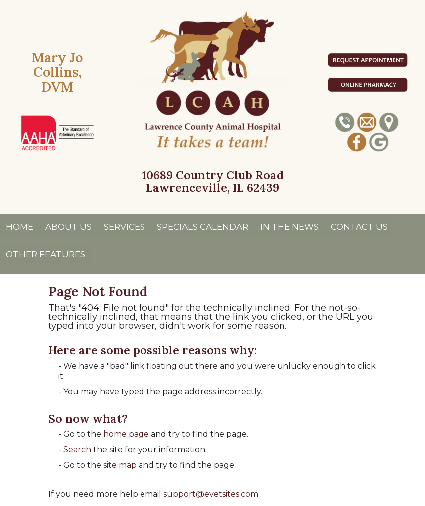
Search (77, 449)
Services (124, 227)
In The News (289, 227)
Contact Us (359, 227)
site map (120, 465)
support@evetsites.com (210, 494)
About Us (68, 227)
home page (126, 434)
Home (19, 227)
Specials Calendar (202, 227)
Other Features (45, 254)
